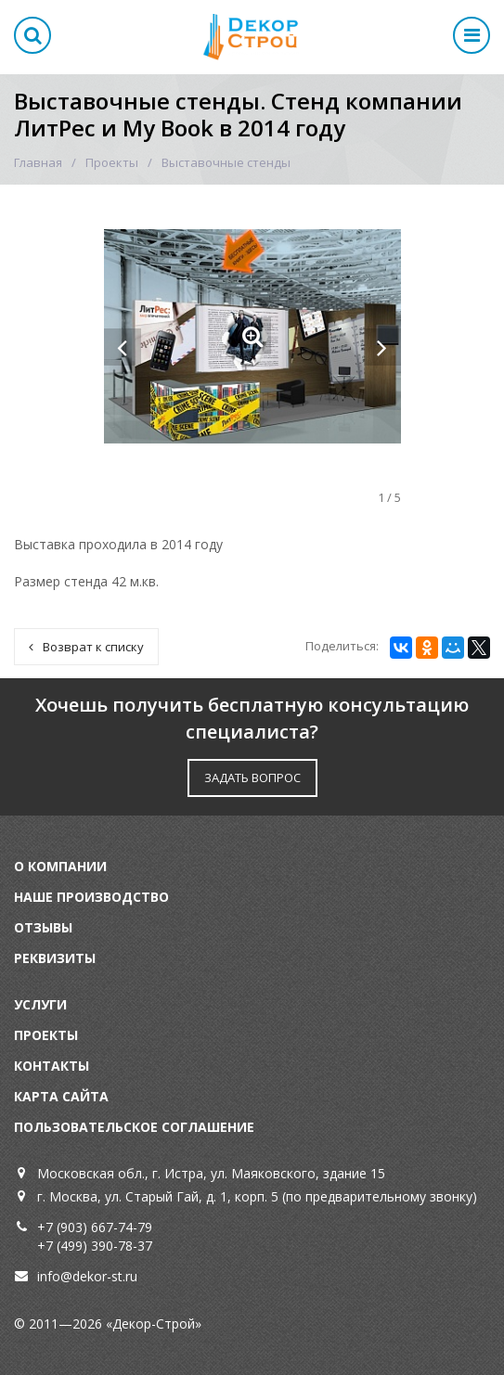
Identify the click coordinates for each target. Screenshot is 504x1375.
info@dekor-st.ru (87, 1276)
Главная (38, 162)
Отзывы (43, 927)
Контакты (51, 1065)
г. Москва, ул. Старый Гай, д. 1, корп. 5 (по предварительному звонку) (257, 1196)
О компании (60, 866)
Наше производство (91, 897)
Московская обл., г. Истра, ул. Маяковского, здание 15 (211, 1173)
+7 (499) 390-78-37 (94, 1245)
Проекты (111, 162)
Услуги (40, 1004)
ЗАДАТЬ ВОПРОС (252, 777)
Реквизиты (55, 958)
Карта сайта (61, 1096)
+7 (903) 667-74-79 (94, 1227)
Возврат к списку (86, 646)
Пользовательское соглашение (134, 1127)
